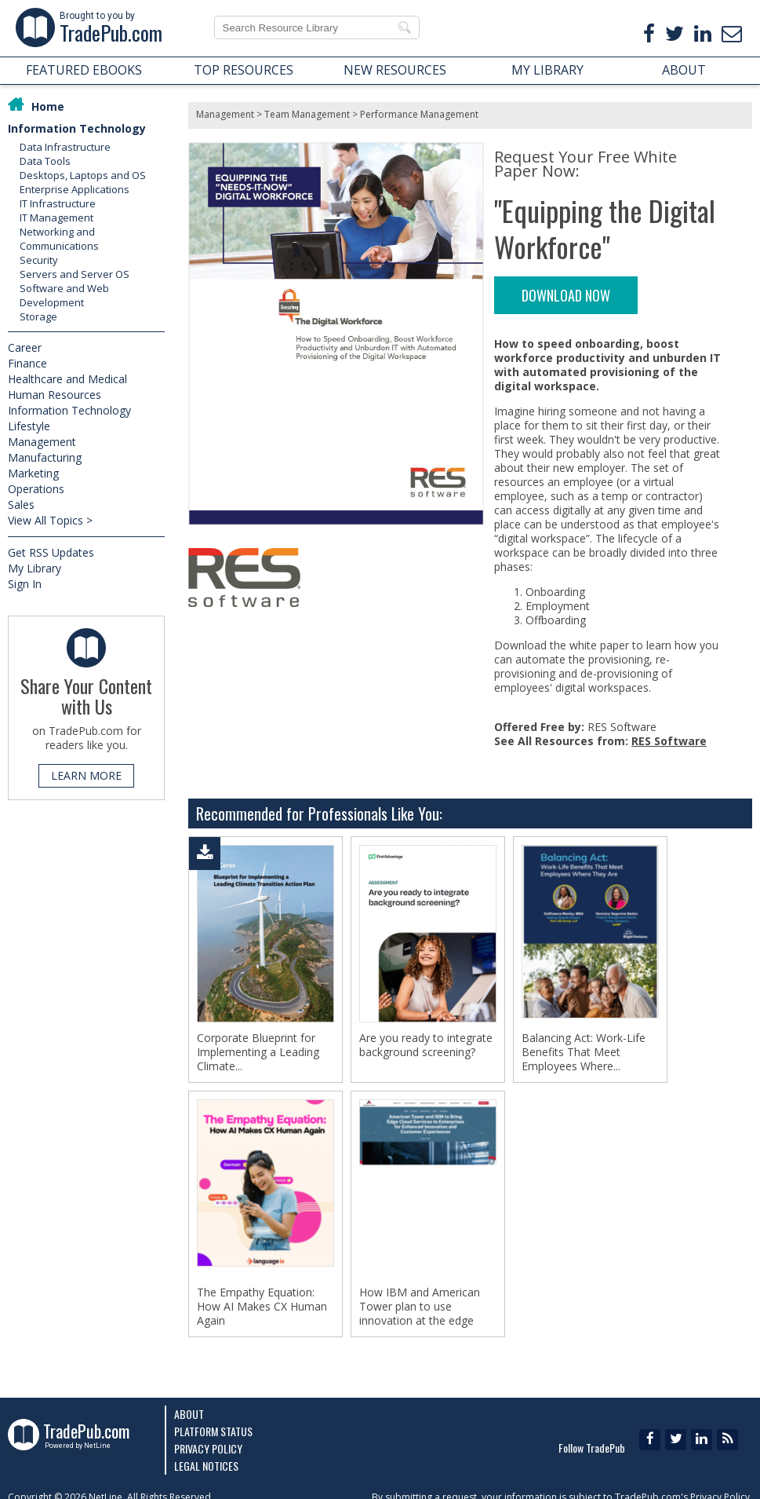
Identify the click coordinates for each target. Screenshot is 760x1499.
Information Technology (77, 128)
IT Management (56, 217)
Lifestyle (29, 426)
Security (39, 260)
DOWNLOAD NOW (566, 295)
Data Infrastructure (65, 147)
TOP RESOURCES (243, 70)
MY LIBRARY (547, 70)
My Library (34, 568)
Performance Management (419, 114)
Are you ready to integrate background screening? (426, 1045)
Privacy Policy (208, 1448)
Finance (27, 363)
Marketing (33, 473)
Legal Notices (206, 1465)
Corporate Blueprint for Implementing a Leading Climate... (258, 1052)
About (189, 1414)
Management (42, 441)
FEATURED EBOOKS (84, 70)
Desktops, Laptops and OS (83, 175)
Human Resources (54, 394)
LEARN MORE (86, 775)
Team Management (307, 114)
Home (47, 106)
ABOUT (684, 70)
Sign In (25, 583)
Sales (21, 504)
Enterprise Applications (74, 189)
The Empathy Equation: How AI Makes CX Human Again (262, 1306)
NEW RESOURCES (395, 70)
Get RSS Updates (51, 552)
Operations (36, 488)
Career (25, 347)
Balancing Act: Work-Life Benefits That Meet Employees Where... (583, 1052)
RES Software (669, 740)
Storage (38, 316)
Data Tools (45, 161)
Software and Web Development (64, 295)
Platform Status (213, 1431)
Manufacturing (45, 457)
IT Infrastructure (58, 203)
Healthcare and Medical (67, 378)
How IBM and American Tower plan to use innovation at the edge (419, 1306)
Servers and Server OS (74, 274)
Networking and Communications (59, 239)
